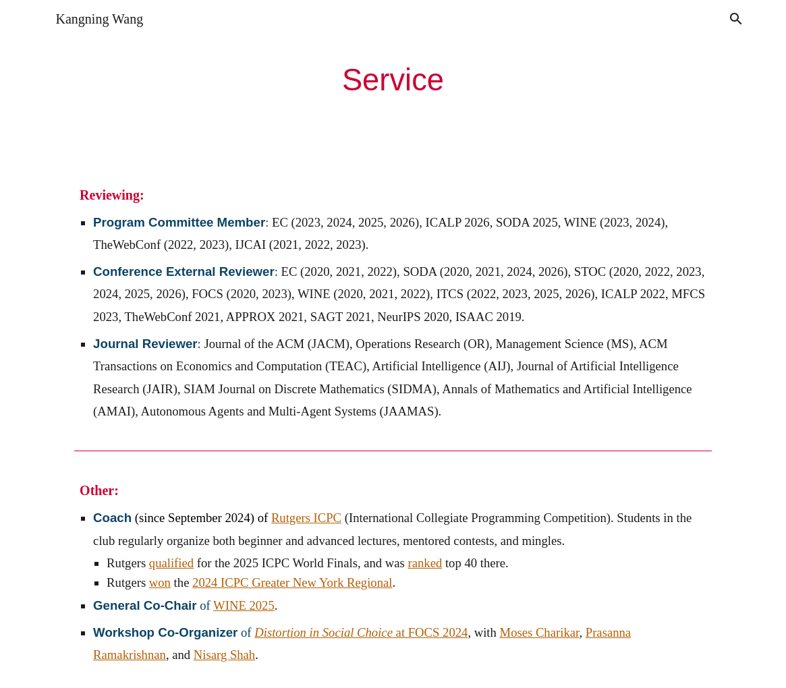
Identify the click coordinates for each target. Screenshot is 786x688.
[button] (736, 19)
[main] (393, 80)
